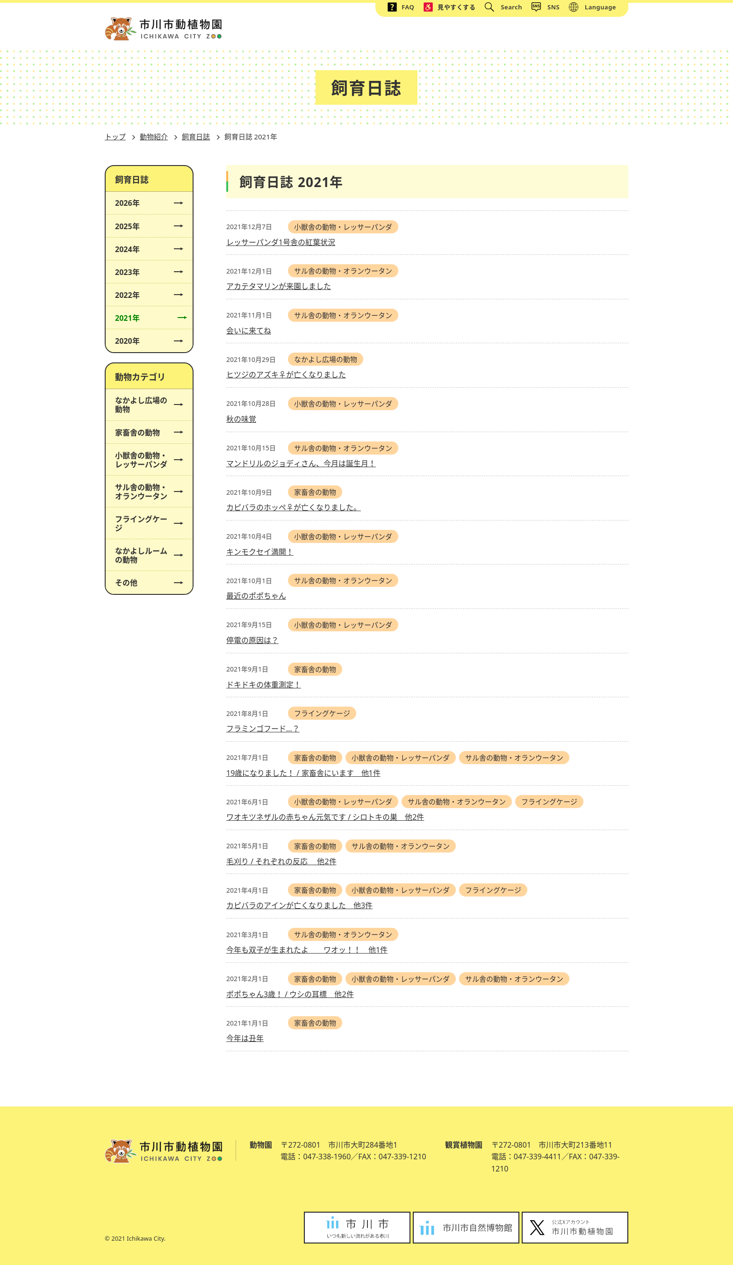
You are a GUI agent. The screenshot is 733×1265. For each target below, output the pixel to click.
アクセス (602, 34)
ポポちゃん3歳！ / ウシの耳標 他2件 (290, 994)
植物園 (552, 34)
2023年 (144, 272)
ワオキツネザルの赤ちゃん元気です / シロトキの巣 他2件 (325, 817)
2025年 (144, 226)
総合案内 (343, 34)
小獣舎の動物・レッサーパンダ (144, 460)
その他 (144, 582)
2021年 (144, 318)
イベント (502, 34)
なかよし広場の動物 (144, 405)
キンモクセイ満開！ (260, 552)
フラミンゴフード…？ (263, 728)
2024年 (144, 249)
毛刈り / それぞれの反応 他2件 (281, 861)
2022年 (144, 295)
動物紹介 (449, 34)
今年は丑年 (245, 1038)
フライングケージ (144, 524)
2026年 (144, 203)
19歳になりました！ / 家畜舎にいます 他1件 (303, 773)
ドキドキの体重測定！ (263, 684)
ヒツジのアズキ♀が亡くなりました (286, 374)
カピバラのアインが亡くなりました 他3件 (299, 905)
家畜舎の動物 (144, 432)
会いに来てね (248, 330)
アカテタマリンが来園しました (278, 286)
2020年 (144, 341)
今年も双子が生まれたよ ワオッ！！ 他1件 (307, 950)
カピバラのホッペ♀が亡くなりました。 (293, 507)
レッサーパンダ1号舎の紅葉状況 (280, 242)
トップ (293, 34)
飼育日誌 (196, 136)
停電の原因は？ (252, 640)
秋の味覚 (241, 419)
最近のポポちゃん (256, 596)
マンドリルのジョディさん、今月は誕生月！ (301, 463)
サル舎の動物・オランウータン (144, 492)
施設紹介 (396, 34)
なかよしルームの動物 (144, 555)
